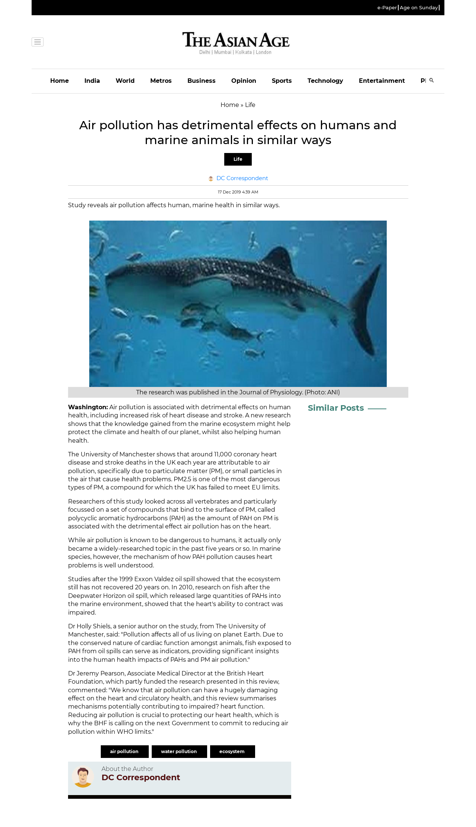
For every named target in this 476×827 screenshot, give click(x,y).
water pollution (179, 751)
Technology (325, 80)
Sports (282, 80)
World (125, 80)
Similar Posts (336, 408)
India (92, 80)
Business (201, 80)
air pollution (124, 751)
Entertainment (382, 80)
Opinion (243, 80)
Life (238, 159)
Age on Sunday (419, 7)
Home (59, 80)
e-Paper (387, 7)
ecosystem (232, 751)
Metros (161, 80)
